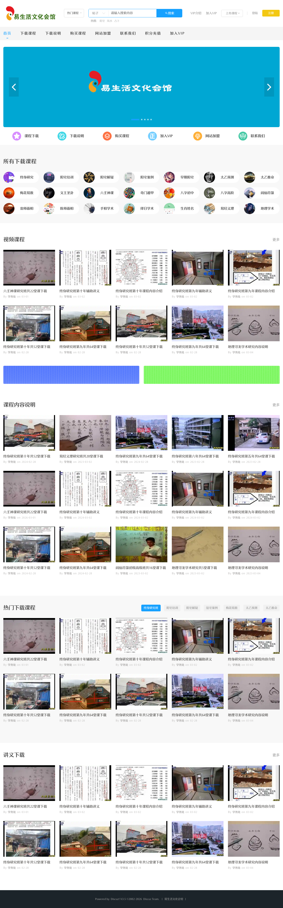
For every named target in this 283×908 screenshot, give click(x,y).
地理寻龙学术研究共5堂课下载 (194, 568)
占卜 (117, 21)
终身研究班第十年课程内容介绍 (139, 291)
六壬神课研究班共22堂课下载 (25, 291)
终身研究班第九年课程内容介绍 (251, 291)
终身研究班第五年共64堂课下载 (251, 456)
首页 (7, 33)
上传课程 (231, 13)
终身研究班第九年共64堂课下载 (83, 347)
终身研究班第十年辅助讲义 (79, 291)
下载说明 (53, 33)
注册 (271, 13)
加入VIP (211, 13)
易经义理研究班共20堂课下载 (81, 456)
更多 (276, 240)
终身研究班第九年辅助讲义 (192, 291)
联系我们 (128, 33)
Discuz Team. (151, 899)
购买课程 (78, 33)
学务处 (12, 296)
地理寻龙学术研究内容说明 (248, 347)
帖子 (95, 13)
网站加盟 (103, 33)
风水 (109, 21)
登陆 (255, 13)
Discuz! (115, 899)
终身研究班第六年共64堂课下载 (195, 456)
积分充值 (153, 33)
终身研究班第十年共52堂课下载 (26, 347)
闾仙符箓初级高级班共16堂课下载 (141, 568)
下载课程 (28, 33)
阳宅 (102, 21)
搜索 (171, 13)
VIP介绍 (196, 13)
